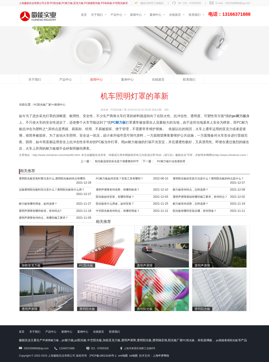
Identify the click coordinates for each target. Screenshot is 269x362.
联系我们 (189, 79)
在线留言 (158, 79)
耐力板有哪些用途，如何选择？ (38, 203)
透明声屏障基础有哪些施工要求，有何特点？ (200, 196)
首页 (21, 331)
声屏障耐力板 (50, 340)
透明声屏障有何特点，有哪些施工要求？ (43, 217)
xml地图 (123, 355)
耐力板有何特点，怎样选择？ (190, 189)
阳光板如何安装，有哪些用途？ (115, 196)
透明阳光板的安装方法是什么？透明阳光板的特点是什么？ (208, 178)
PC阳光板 (189, 340)
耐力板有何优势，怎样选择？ (190, 203)
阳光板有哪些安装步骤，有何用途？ (194, 210)
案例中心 (127, 79)
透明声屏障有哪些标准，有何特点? (40, 210)
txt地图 (133, 355)
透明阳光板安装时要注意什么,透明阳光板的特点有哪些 (52, 178)
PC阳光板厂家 (42, 104)
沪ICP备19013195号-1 (103, 355)
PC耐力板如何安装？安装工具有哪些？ (119, 178)
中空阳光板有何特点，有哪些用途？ (118, 210)
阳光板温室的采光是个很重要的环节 (117, 161)
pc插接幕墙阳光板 (227, 340)
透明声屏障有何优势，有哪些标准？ (118, 189)
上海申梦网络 (161, 355)
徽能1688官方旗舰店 (152, 3)
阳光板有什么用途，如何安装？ (115, 203)
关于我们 (34, 79)
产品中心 (65, 79)
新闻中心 (96, 79)
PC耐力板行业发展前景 (171, 161)
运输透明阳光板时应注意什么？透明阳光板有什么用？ (51, 189)
